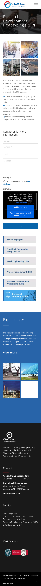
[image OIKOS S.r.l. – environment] (30, 68)
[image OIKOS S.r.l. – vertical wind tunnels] (12, 372)
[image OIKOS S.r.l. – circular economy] (12, 68)
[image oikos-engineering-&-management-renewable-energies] (30, 50)
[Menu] (35, 4)
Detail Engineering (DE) (12, 525)
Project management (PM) (14, 519)
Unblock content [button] (20, 207)
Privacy (7, 177)
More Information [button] (20, 203)
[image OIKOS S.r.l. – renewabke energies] (30, 372)
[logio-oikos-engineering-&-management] (17, 4)
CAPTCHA (7, 189)
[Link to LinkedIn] (36, 581)
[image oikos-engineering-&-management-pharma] (12, 50)
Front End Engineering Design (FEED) (18, 516)
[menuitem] (35, 4)
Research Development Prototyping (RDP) (20, 522)
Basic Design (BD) (10, 513)
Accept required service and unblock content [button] (20, 214)
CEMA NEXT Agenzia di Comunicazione (14, 578)
